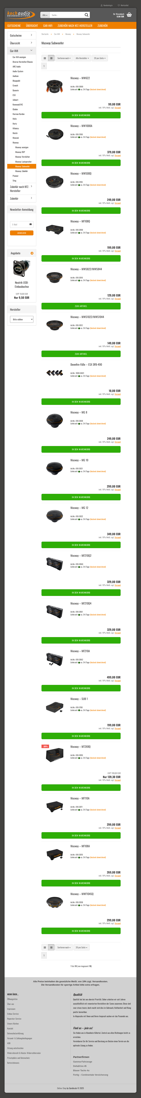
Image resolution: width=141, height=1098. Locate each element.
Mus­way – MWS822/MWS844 (86, 274)
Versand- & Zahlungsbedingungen (19, 1043)
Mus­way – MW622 (80, 83)
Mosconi (16, 142)
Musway (16, 147)
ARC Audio (17, 71)
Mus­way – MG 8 (78, 417)
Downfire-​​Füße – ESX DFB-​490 (86, 370)
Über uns (10, 1009)
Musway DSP (20, 157)
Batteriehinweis (13, 1067)
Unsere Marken (13, 1028)
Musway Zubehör (21, 176)
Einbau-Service (13, 1018)
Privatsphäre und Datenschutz (18, 1063)
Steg (14, 185)
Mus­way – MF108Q (80, 226)
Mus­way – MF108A (80, 851)
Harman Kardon (18, 119)
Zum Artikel (81, 311)
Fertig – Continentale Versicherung (90, 1080)
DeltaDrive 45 (79, 1071)
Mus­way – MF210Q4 (80, 608)
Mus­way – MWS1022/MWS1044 (87, 322)
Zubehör (103, 25)
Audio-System (18, 76)
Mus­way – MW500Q (80, 179)
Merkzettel (123, 5)
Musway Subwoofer (22, 171)
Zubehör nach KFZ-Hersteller (75, 25)
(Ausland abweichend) (98, 94)
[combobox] (64, 63)
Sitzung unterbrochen (15, 1053)
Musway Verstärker (22, 161)
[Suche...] (45, 15)
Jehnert (15, 104)
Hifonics (16, 133)
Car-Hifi (47, 25)
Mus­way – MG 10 (79, 465)
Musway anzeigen (21, 152)
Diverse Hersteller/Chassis (23, 66)
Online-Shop (61, 1093)
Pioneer (15, 180)
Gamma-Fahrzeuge (82, 1067)
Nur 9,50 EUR (21, 301)
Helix (15, 123)
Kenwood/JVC (18, 109)
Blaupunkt (16, 85)
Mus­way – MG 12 (79, 513)
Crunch (15, 90)
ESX (14, 100)
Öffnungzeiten (12, 1004)
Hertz (15, 128)
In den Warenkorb (81, 120)
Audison (15, 81)
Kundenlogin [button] (107, 5)
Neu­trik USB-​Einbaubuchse (22, 290)
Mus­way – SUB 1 (79, 704)
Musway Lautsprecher (23, 166)
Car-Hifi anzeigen (19, 62)
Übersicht (32, 25)
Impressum (11, 1014)
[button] (44, 63)
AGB (8, 1048)
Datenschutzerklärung (15, 1038)
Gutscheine (14, 25)
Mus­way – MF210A (80, 656)
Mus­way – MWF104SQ (82, 899)
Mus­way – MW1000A (81, 131)
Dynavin (16, 95)
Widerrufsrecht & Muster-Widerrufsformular (24, 1058)
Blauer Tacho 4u (81, 1076)
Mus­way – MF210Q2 (80, 561)
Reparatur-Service (14, 1023)
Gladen (15, 114)
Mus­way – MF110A (79, 803)
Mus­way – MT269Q (80, 752)
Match (15, 138)
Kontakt (10, 1033)
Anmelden (21, 238)
